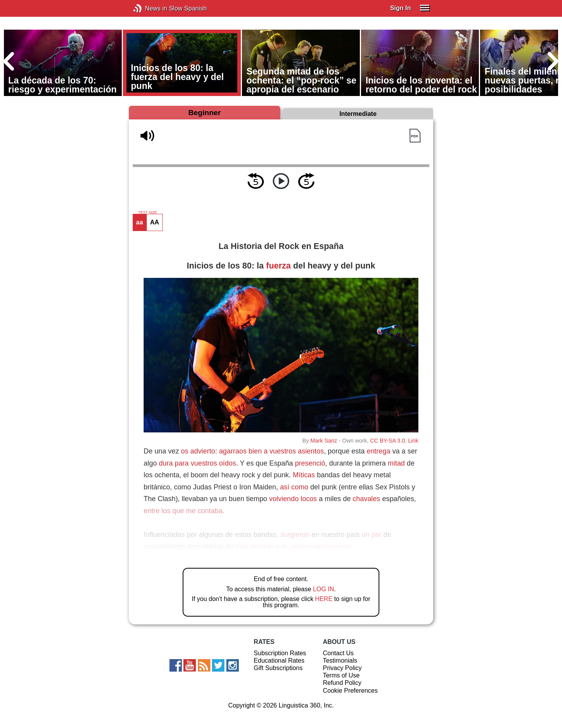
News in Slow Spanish (149, 8)
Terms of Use (341, 675)
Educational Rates (279, 660)
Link (413, 440)
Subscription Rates (280, 653)
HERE (323, 599)
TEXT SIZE (147, 212)
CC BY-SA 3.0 (387, 440)
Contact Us (338, 653)
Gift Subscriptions (278, 668)
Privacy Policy (342, 668)
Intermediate (358, 113)
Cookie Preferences (350, 690)
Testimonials (340, 660)
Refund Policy (342, 682)
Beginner (204, 112)
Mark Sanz (323, 440)
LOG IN (323, 589)
